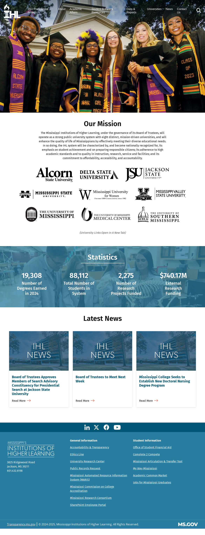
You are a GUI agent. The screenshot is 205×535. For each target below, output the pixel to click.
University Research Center (87, 467)
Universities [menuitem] (154, 9)
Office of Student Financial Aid (152, 453)
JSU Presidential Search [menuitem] (38, 11)
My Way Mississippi (145, 474)
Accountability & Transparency (89, 453)
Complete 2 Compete (146, 460)
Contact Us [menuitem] (181, 11)
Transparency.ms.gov (21, 531)
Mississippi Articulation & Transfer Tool (157, 467)
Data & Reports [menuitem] (131, 11)
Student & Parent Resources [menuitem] (102, 11)
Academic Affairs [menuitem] (76, 11)
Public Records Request (85, 474)
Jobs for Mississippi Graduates (152, 488)
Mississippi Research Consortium (91, 504)
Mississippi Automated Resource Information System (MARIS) (98, 484)
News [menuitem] (169, 9)
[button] (198, 10)
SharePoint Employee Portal (88, 511)
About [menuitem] (62, 9)
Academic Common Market (150, 481)
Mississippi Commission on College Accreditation (92, 495)
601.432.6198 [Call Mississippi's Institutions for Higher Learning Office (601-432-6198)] (15, 477)
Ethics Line (77, 460)
